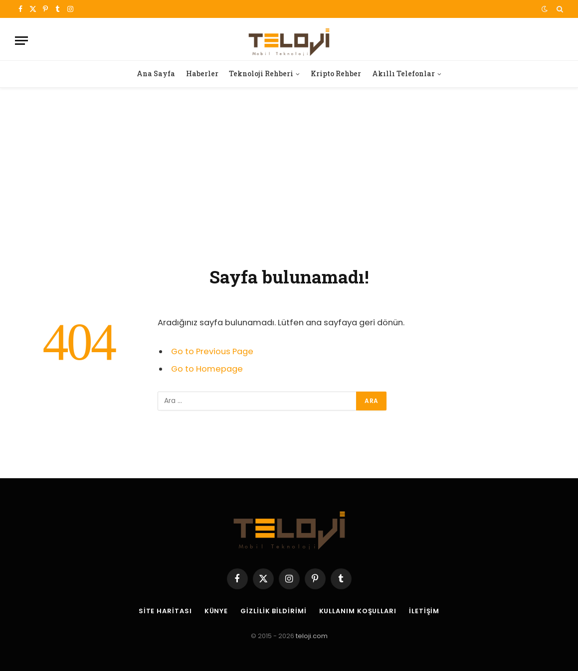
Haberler (202, 73)
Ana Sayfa (156, 73)
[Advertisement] (289, 175)
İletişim (424, 611)
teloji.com (312, 636)
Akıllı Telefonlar (403, 73)
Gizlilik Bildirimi (273, 611)
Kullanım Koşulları (357, 611)
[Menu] (21, 40)
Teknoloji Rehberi (261, 73)
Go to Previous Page (212, 351)
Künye (216, 611)
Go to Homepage (207, 369)
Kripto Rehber (336, 73)
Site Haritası (165, 611)
